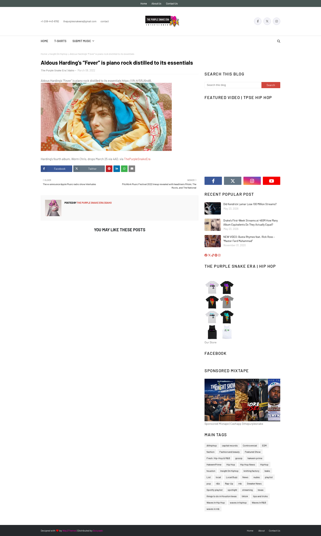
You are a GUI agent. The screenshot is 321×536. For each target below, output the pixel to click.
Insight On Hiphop (58, 53)
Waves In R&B (259, 502)
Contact (105, 21)
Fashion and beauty (229, 451)
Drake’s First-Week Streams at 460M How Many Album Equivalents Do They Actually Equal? (250, 222)
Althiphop (212, 445)
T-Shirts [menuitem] (60, 41)
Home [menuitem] (44, 41)
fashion (210, 451)
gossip (238, 458)
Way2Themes (69, 530)
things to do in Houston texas (222, 496)
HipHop (264, 464)
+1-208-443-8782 (50, 21)
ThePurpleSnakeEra (137, 159)
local (218, 477)
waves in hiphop (238, 502)
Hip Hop (230, 464)
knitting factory (251, 470)
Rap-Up (229, 483)
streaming (247, 489)
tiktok (245, 496)
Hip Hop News (247, 464)
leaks (267, 470)
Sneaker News (254, 483)
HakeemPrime (214, 464)
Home (143, 3)
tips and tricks (260, 496)
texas (260, 489)
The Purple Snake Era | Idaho (57, 70)
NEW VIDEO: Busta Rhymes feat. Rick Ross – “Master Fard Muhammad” (249, 239)
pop (209, 483)
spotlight (232, 489)
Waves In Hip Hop (216, 502)
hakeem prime (255, 458)
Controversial (250, 445)
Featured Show (253, 451)
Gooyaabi (98, 530)
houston (211, 470)
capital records (230, 445)
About (261, 530)
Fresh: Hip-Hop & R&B (218, 458)
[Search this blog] (233, 85)
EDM (264, 445)
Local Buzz (231, 477)
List (209, 477)
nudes (256, 477)
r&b (218, 483)
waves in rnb (213, 508)
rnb (240, 483)
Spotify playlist (215, 489)
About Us (156, 3)
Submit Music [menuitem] (81, 41)
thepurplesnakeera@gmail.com (79, 21)
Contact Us (172, 3)
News (245, 477)
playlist (269, 477)
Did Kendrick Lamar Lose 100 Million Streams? (250, 204)
